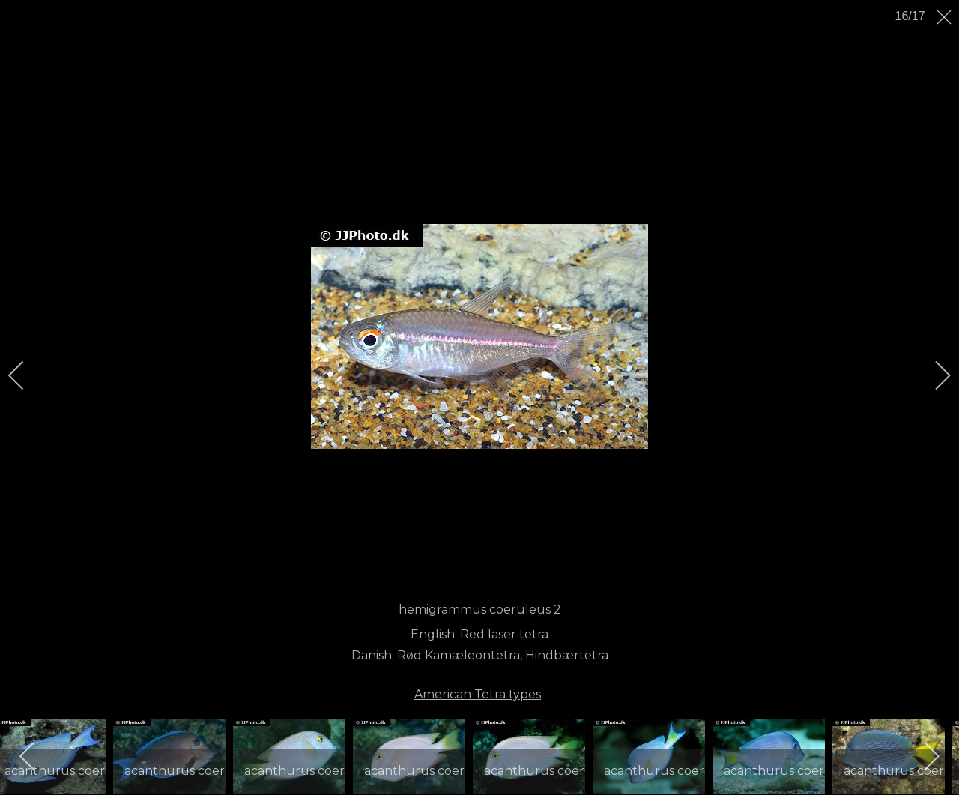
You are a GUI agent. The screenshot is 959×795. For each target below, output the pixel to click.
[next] (933, 375)
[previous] (26, 375)
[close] (945, 17)
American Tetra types (477, 694)
